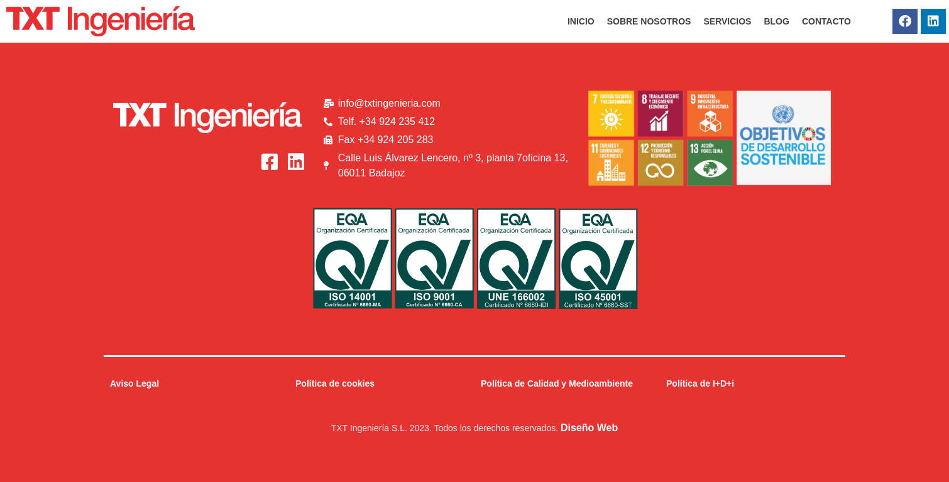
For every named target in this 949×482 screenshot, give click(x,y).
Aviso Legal (134, 383)
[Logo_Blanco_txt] (207, 117)
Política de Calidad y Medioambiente (557, 383)
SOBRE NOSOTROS (649, 21)
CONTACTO (826, 21)
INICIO (581, 21)
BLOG (776, 21)
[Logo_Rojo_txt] (100, 21)
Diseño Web (589, 427)
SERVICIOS (727, 21)
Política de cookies (335, 383)
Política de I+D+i (700, 383)
